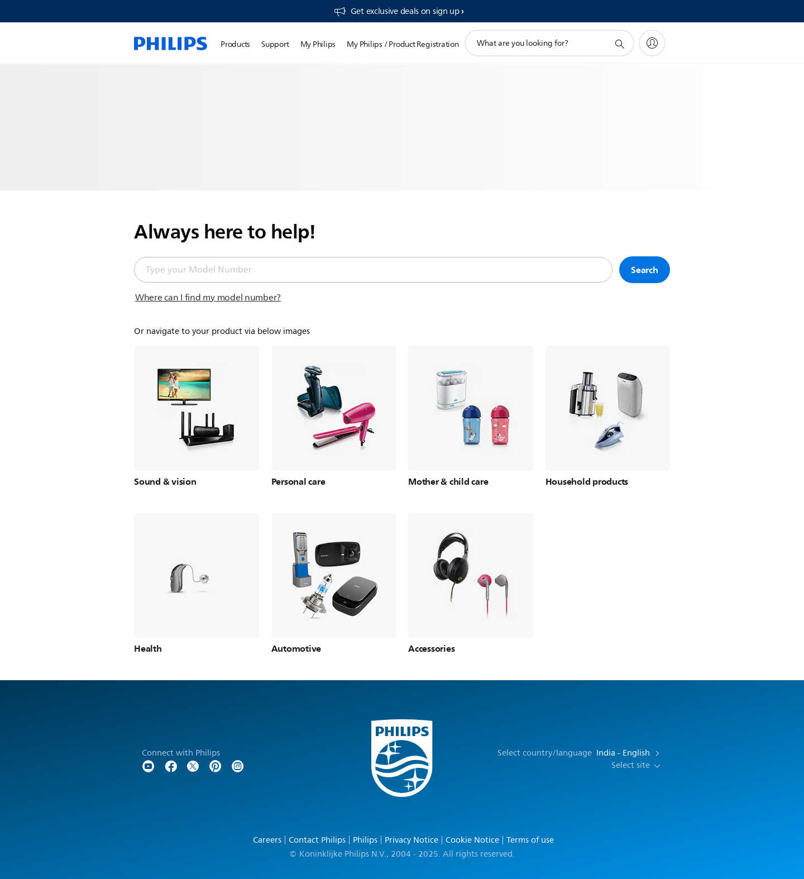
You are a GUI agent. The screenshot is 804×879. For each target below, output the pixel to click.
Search (644, 270)
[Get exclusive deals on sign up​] (398, 11)
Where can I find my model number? (208, 297)
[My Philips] (652, 43)
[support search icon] (619, 43)
